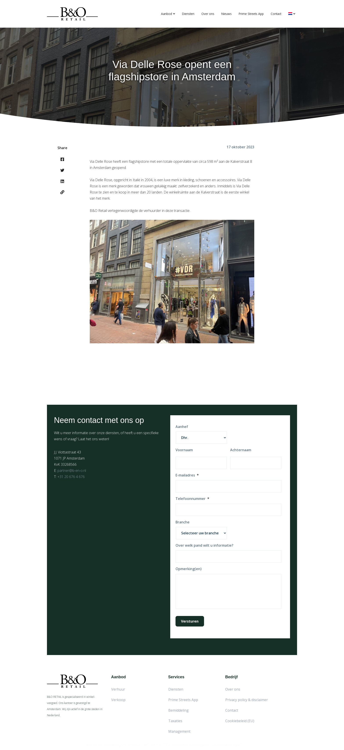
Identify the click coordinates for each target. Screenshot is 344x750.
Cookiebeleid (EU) (239, 720)
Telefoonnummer (192, 498)
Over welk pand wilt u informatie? (204, 545)
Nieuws (226, 14)
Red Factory (249, 743)
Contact (276, 14)
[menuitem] (292, 14)
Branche (183, 522)
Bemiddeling (178, 710)
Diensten (188, 14)
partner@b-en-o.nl (71, 470)
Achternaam (240, 450)
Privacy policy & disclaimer (246, 699)
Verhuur (118, 689)
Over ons (207, 14)
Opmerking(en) (189, 569)
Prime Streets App (251, 14)
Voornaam (184, 450)
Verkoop (118, 699)
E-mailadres (187, 475)
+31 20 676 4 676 (71, 476)
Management (179, 731)
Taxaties (175, 720)
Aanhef (182, 426)
